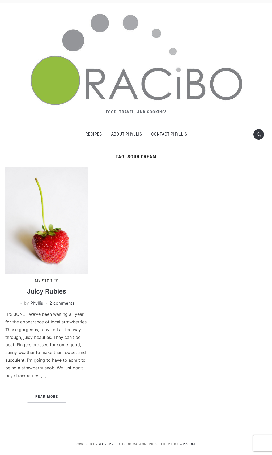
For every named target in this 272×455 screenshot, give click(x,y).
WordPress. (110, 444)
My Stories (46, 280)
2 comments (61, 303)
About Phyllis (126, 134)
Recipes (93, 134)
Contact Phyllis (169, 134)
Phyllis (36, 303)
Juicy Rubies (46, 291)
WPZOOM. (188, 444)
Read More (46, 396)
